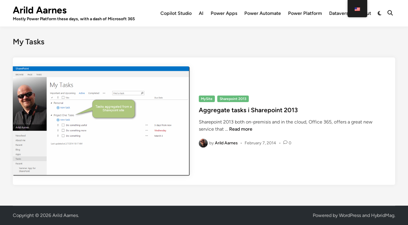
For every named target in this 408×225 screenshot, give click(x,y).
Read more (240, 129)
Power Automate (262, 13)
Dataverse (340, 13)
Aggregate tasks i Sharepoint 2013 (248, 110)
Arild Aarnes (40, 10)
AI (201, 13)
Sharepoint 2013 (233, 99)
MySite (206, 99)
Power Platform (305, 13)
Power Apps (224, 13)
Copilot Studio (176, 13)
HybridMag (382, 215)
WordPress (350, 215)
